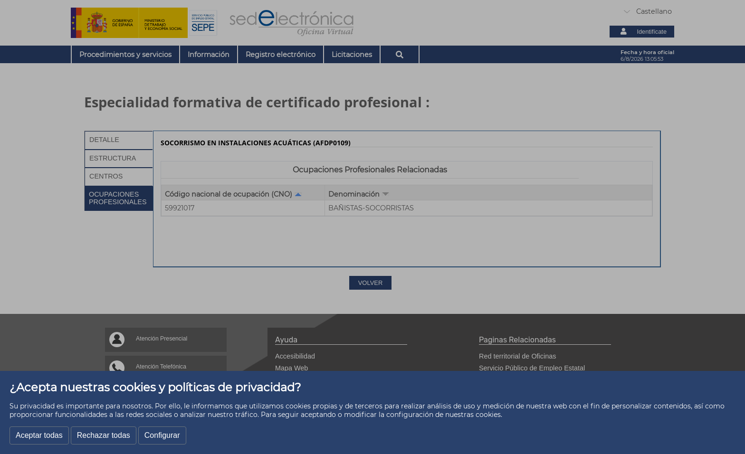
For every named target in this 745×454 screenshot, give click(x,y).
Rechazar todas (103, 435)
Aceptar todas (39, 435)
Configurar (162, 435)
